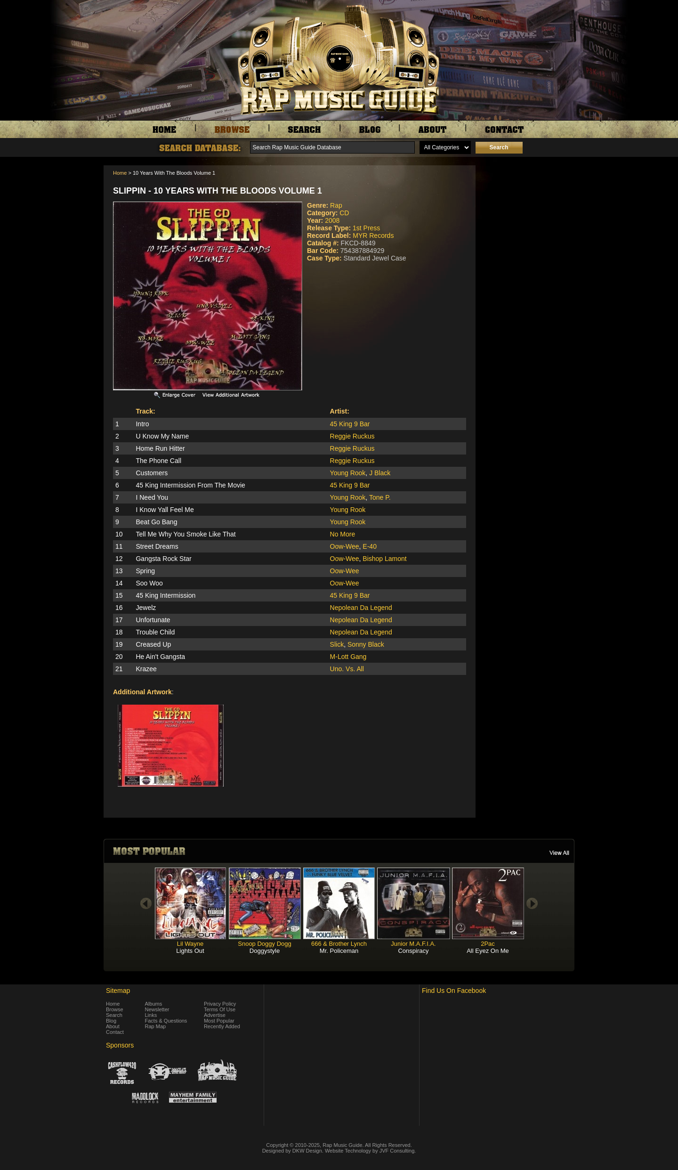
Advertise (215, 1015)
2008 (332, 220)
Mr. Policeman (339, 950)
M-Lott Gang (348, 656)
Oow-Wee (344, 546)
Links (151, 1015)
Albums (153, 1004)
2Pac (488, 943)
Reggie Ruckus (352, 436)
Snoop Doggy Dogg (264, 943)
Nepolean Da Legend (361, 607)
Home (120, 173)
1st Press (366, 228)
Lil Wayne (190, 943)
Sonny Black (365, 644)
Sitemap (118, 990)
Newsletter (157, 1009)
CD (344, 213)
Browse (114, 1009)
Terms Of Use (219, 1009)
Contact (115, 1032)
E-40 (370, 546)
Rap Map (155, 1026)
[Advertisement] (527, 212)
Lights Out (190, 950)
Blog (111, 1021)
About (113, 1026)
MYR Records (373, 235)
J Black (379, 473)
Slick (337, 644)
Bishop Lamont (384, 558)
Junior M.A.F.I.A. (413, 943)
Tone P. (380, 497)
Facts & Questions (166, 1021)
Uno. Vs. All (347, 669)
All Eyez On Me (488, 950)
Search (114, 1015)
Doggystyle (265, 950)
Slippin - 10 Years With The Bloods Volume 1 (217, 190)
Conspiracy (413, 950)
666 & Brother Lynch (339, 943)
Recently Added (222, 1026)
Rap (336, 205)
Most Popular (219, 1021)
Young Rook (348, 473)
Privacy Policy (220, 1004)
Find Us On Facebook (454, 990)
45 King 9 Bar (350, 424)
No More (342, 534)
